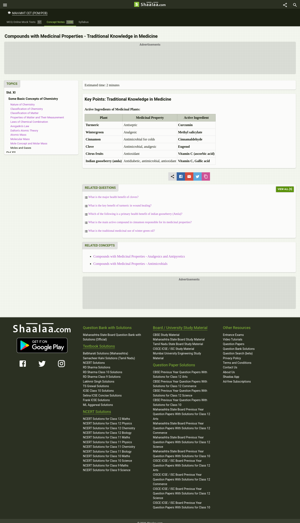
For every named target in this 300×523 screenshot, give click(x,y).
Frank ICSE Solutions (96, 395)
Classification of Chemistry (26, 104)
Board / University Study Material (180, 323)
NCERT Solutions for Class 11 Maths (106, 433)
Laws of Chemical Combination (29, 117)
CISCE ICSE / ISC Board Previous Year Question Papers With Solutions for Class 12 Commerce (181, 475)
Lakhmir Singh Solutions (98, 377)
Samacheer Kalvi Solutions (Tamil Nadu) (109, 353)
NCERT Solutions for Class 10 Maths (106, 451)
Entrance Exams (233, 330)
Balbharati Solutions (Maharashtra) (105, 349)
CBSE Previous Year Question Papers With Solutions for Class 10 (180, 398)
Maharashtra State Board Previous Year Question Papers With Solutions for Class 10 (181, 449)
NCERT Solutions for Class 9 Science (106, 465)
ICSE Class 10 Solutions (98, 386)
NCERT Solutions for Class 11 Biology (107, 447)
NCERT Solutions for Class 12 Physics (107, 419)
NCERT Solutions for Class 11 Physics (107, 437)
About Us (229, 367)
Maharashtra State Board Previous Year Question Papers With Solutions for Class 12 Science (181, 437)
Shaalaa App (231, 372)
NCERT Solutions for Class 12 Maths (106, 414)
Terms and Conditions (237, 358)
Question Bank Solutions (239, 344)
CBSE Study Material (166, 330)
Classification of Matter (24, 108)
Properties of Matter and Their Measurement (37, 113)
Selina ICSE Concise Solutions (102, 391)
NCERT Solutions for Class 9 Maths (105, 461)
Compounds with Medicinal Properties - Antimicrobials (130, 259)
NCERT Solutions (94, 358)
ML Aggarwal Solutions (98, 400)
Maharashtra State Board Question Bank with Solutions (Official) (112, 333)
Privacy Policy (232, 353)
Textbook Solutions (99, 342)
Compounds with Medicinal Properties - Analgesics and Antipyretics (139, 252)
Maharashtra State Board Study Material (179, 335)
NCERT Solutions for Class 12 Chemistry (109, 423)
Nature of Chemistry (22, 100)
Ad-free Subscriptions (237, 377)
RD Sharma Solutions (96, 363)
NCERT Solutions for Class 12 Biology (107, 428)
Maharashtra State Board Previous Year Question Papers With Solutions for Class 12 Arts (181, 409)
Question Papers (233, 339)
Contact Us (230, 363)
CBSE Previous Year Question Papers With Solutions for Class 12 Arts (180, 370)
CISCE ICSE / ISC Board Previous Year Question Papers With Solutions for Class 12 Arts (181, 461)
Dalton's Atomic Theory (24, 126)
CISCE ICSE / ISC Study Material (173, 344)
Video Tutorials (232, 335)
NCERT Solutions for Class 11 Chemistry (109, 442)
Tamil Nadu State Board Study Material (178, 339)
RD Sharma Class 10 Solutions (102, 367)
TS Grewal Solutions (96, 381)
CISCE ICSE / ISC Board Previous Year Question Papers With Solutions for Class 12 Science (181, 489)
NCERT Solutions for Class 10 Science (107, 456)
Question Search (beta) (238, 349)
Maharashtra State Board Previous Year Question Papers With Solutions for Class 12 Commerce (181, 423)
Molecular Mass (20, 134)
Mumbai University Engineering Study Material (177, 351)
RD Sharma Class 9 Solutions (102, 372)
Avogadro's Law (19, 121)
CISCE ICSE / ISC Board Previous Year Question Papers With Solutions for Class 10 (181, 501)
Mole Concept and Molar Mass (28, 139)
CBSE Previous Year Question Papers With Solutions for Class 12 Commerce (180, 379)
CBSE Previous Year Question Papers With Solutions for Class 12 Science (180, 389)
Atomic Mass (18, 130)
